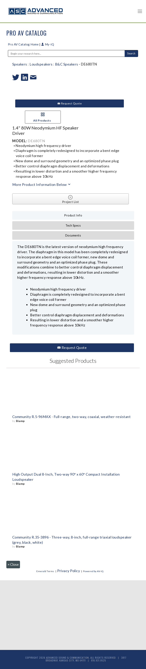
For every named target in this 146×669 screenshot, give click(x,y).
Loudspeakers (40, 64)
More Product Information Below (41, 184)
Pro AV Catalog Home (23, 44)
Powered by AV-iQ (93, 571)
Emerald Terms (45, 571)
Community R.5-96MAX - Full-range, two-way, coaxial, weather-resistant (71, 416)
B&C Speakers (66, 64)
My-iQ (47, 44)
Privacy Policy (68, 571)
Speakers (19, 64)
